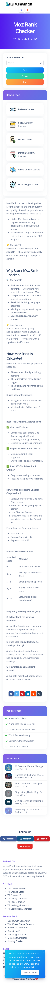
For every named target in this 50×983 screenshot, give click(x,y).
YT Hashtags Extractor (18, 905)
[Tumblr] (39, 693)
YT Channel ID (14, 895)
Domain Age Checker (19, 746)
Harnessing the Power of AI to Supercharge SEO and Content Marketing (30, 774)
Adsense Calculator (18, 718)
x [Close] (43, 952)
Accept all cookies (30, 972)
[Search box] (21, 9)
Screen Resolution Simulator (22, 729)
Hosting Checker (15, 941)
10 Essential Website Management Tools (30, 766)
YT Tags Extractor (16, 901)
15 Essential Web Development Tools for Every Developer (30, 783)
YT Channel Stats (15, 891)
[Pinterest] (22, 693)
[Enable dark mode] (27, 9)
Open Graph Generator (18, 920)
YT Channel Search (16, 888)
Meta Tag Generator (17, 937)
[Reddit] (33, 693)
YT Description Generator (19, 908)
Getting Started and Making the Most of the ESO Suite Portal (30, 800)
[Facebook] (11, 693)
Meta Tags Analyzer (17, 934)
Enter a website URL (15, 57)
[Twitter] (16, 693)
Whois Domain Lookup (19, 735)
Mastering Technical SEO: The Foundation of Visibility (30, 809)
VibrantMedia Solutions (23, 979)
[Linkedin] (27, 693)
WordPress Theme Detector (22, 723)
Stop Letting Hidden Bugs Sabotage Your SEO (30, 792)
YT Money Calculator (17, 898)
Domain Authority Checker (21, 740)
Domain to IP (13, 931)
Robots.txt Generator (17, 927)
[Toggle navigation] (41, 4)
